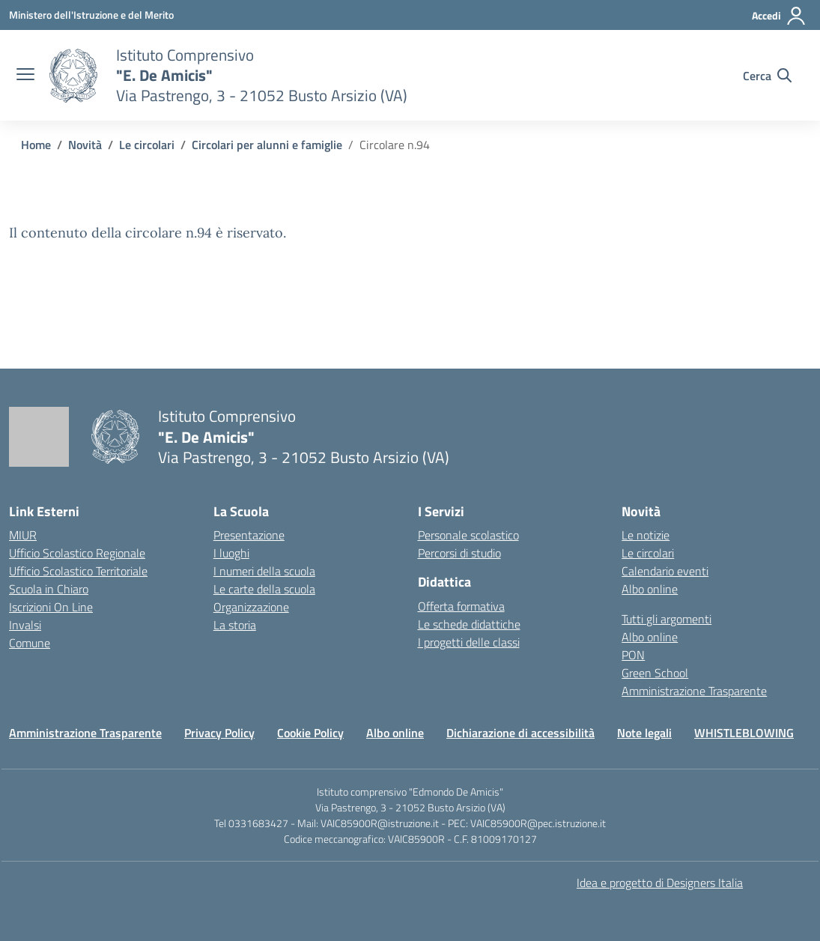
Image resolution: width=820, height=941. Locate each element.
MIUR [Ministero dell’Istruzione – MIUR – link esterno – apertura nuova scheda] (23, 535)
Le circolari (648, 553)
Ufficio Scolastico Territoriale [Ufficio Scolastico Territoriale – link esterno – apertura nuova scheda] (78, 571)
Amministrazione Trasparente (694, 691)
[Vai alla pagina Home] (36, 145)
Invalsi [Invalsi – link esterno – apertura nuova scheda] (25, 625)
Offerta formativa (461, 606)
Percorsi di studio (459, 553)
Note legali (644, 733)
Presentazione (249, 535)
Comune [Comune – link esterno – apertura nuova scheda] (29, 643)
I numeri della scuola (264, 571)
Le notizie (645, 535)
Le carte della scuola (264, 589)
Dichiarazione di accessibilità (520, 733)
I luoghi (231, 553)
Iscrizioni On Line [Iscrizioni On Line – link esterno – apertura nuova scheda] (51, 607)
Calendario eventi (665, 571)
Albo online (650, 589)
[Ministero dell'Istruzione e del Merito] (91, 14)
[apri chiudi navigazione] (25, 76)
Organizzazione (251, 607)
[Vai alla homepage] (73, 76)
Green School (655, 673)
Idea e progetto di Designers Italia (660, 883)
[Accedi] (779, 15)
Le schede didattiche (469, 624)
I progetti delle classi (469, 642)
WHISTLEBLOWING (744, 733)
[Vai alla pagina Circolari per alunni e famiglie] (267, 145)
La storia (234, 625)
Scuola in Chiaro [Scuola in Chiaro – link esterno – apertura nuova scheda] (48, 589)
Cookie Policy (310, 733)
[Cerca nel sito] (767, 75)
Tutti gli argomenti (666, 619)
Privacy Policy (219, 733)
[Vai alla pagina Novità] (85, 145)
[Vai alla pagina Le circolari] (146, 145)
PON (633, 655)
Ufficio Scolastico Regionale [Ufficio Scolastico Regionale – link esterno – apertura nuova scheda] (77, 553)
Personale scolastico (468, 535)
